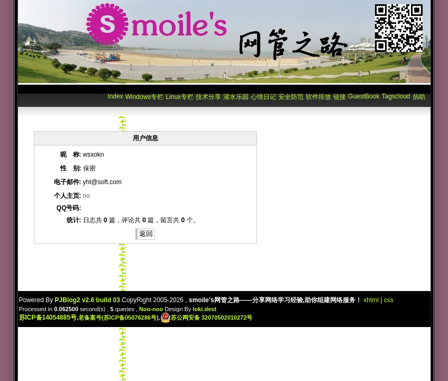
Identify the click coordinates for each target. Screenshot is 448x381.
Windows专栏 (144, 97)
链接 (339, 97)
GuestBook (363, 96)
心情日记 (263, 97)
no (86, 195)
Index (115, 96)
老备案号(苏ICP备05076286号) (118, 317)
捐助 (419, 97)
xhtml (371, 300)
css (389, 300)
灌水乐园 (236, 97)
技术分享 (208, 97)
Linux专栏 (180, 97)
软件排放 (318, 97)
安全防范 (291, 97)
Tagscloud (395, 96)
